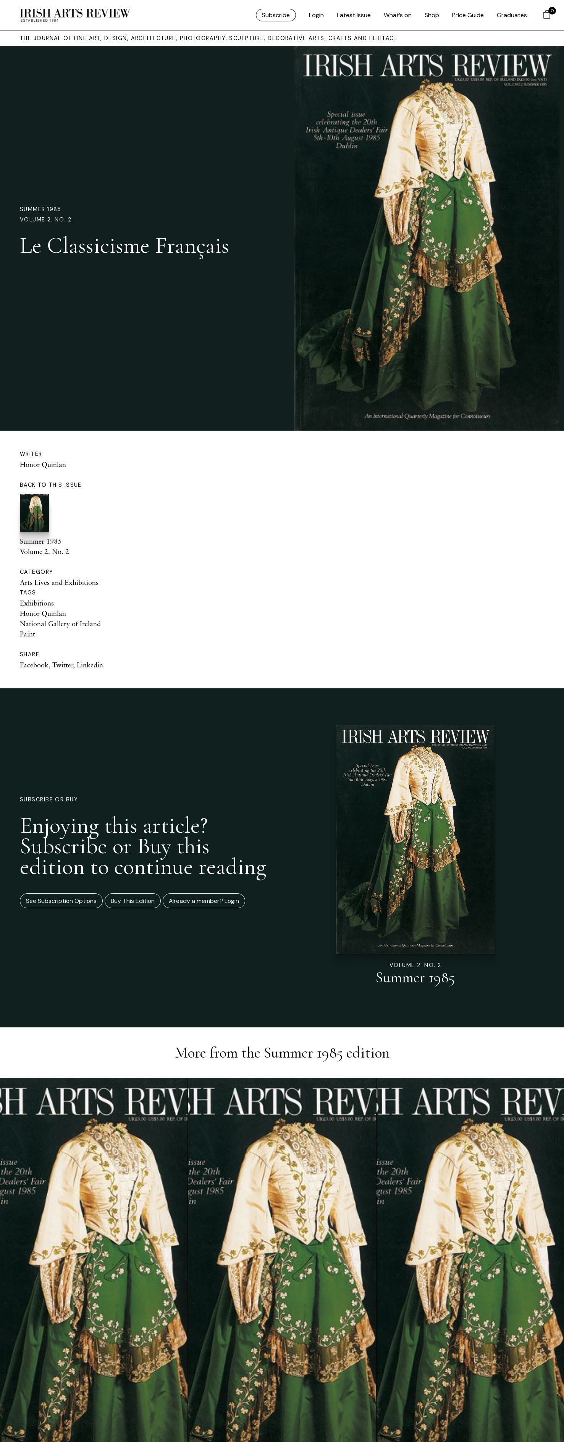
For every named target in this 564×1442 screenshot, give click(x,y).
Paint (27, 634)
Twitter (62, 664)
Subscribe (276, 15)
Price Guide (468, 15)
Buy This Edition (133, 901)
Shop (432, 15)
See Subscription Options (61, 901)
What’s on (398, 15)
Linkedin (90, 664)
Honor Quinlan (43, 464)
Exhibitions (37, 603)
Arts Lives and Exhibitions (59, 582)
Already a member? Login (204, 901)
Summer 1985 (40, 209)
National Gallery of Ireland (60, 623)
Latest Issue (354, 15)
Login (316, 15)
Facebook (34, 664)
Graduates (512, 15)
